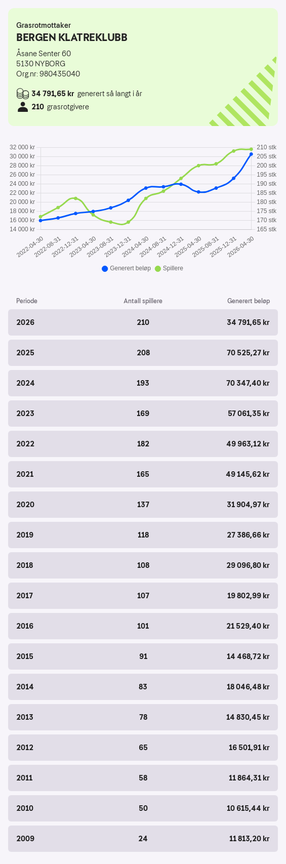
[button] (143, 322)
